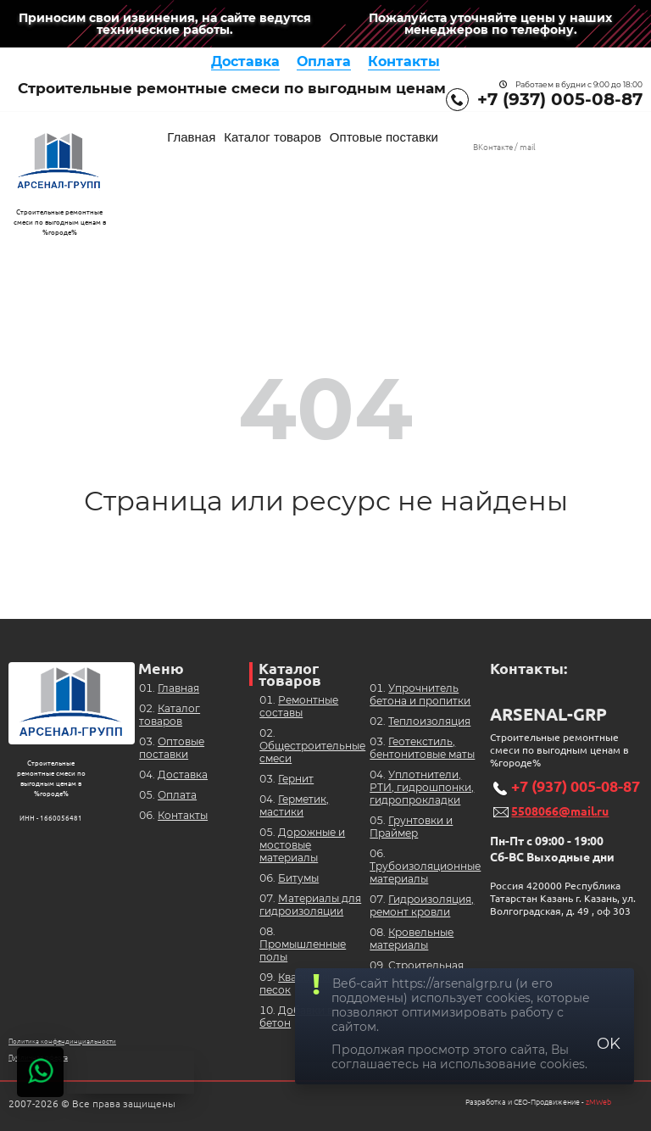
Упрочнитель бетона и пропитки (420, 694)
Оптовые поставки (384, 137)
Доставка (245, 61)
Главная (191, 137)
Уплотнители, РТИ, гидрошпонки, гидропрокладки (422, 787)
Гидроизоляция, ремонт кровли (422, 905)
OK (608, 1043)
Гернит (296, 778)
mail (528, 147)
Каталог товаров (272, 137)
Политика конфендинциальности (62, 1041)
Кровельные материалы (411, 938)
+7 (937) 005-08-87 (560, 99)
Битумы (298, 878)
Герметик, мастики (294, 805)
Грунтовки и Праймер (411, 826)
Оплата (324, 61)
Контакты (404, 61)
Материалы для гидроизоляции (310, 904)
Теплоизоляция (429, 721)
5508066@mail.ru (560, 811)
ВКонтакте (493, 147)
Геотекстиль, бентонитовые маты (422, 747)
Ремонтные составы (298, 706)
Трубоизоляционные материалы (425, 872)
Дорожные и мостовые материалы (302, 845)
